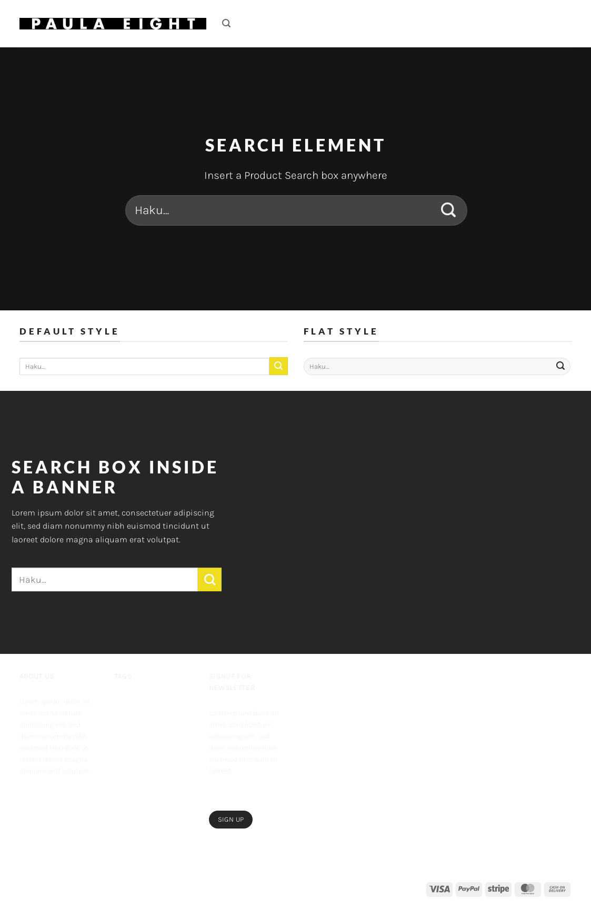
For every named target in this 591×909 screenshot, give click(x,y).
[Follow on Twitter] (60, 793)
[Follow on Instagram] (43, 793)
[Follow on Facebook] (27, 793)
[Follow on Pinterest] (27, 814)
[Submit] (448, 210)
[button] (226, 23)
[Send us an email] (76, 793)
